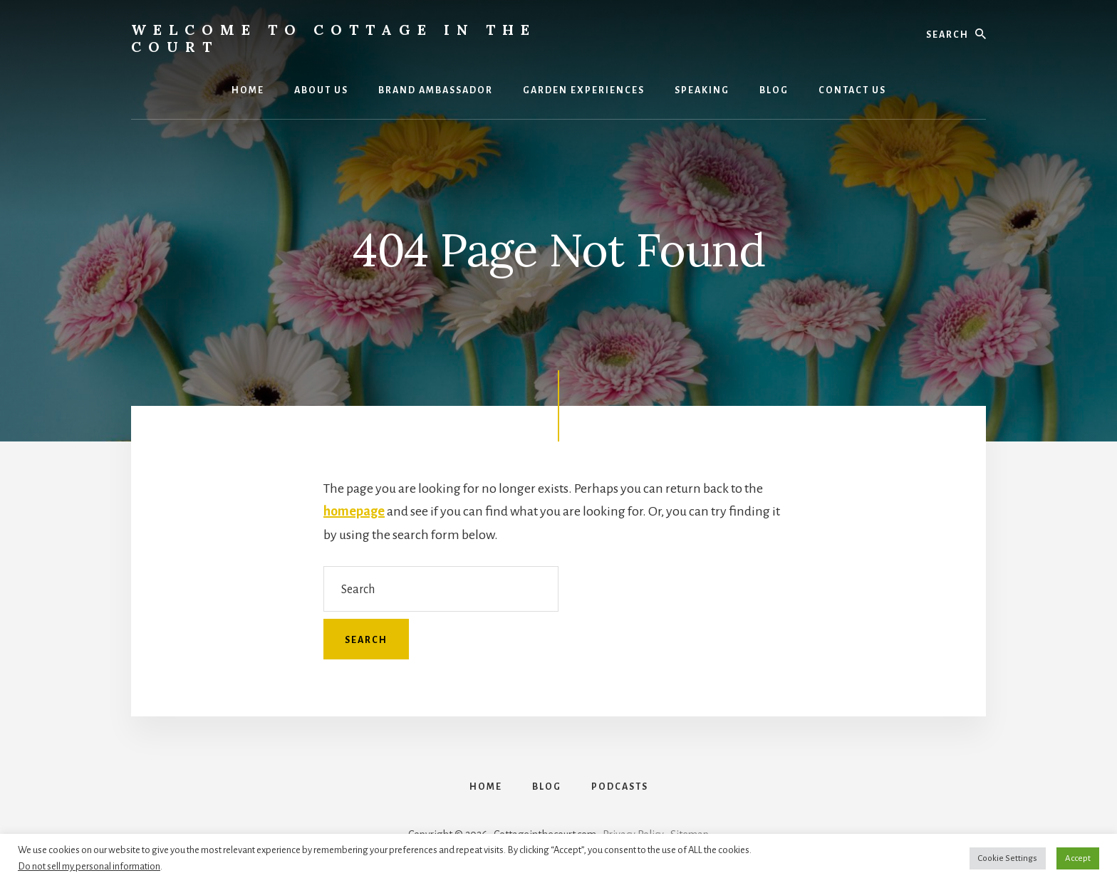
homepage (354, 511)
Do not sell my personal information (89, 866)
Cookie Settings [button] (1007, 858)
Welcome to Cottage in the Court (333, 38)
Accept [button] (1078, 858)
